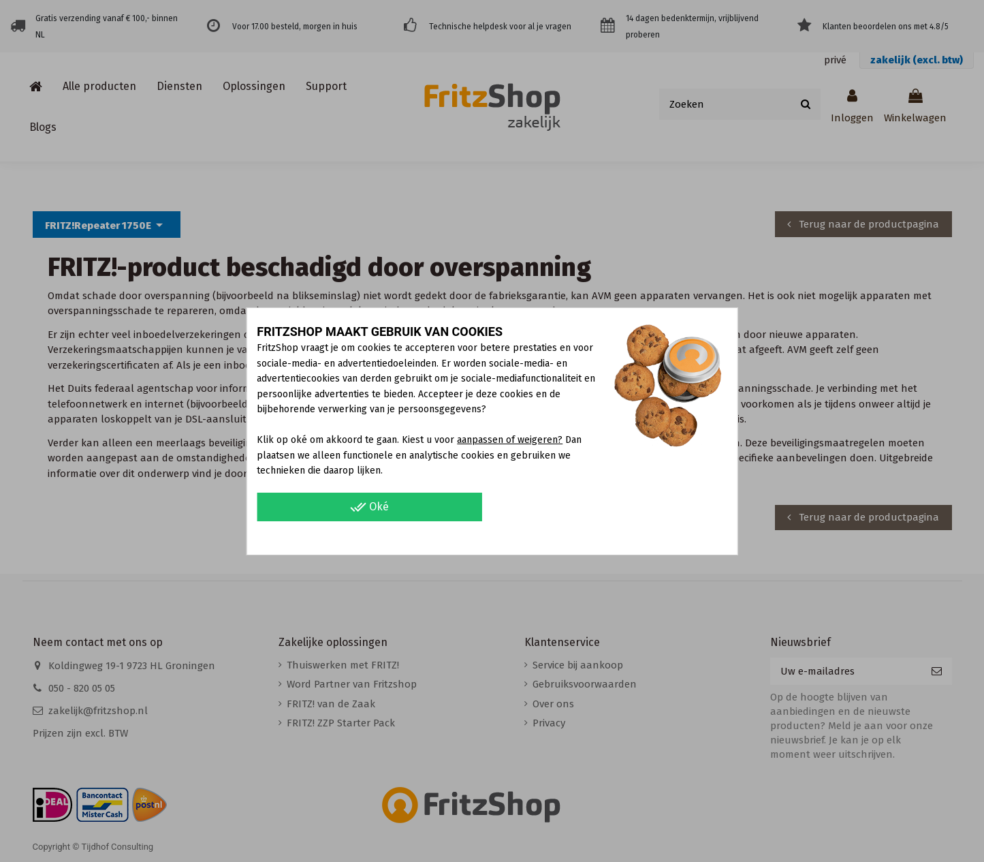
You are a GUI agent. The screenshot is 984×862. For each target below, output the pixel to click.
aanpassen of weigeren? (509, 440)
